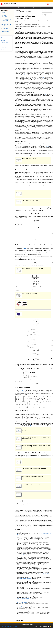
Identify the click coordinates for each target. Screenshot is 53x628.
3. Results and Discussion (21, 410)
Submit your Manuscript (44, 626)
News (34, 7)
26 (17, 127)
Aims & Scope (3, 15)
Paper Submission (4, 20)
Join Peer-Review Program (12, 626)
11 (24, 74)
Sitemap (28, 624)
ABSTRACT (18, 28)
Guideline (3, 17)
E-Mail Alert (4, 626)
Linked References (45, 15)
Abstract (44, 10)
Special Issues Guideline (5, 34)
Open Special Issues (5, 31)
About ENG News (4, 27)
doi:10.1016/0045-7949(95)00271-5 (27, 591)
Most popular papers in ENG (6, 24)
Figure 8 (28, 416)
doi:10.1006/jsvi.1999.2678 (21, 594)
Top (1, 37)
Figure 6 (17, 307)
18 (45, 94)
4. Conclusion (18, 507)
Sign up (36, 626)
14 (18, 83)
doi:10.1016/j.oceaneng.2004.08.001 (23, 598)
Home (4, 7)
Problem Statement (4, 42)
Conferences (27, 7)
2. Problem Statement (20, 141)
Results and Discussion (5, 44)
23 (15, 113)
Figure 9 (23, 437)
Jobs (50, 7)
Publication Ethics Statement (6, 25)
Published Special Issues (5, 32)
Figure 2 (16, 172)
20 (52, 96)
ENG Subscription (4, 21)
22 (28, 104)
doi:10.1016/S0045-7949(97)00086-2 (44, 573)
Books (19, 7)
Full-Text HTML (45, 13)
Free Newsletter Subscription (6, 23)
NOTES (17, 617)
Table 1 (30, 425)
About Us (42, 7)
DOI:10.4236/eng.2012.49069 (20, 12)
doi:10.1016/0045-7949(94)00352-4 (25, 578)
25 (49, 122)
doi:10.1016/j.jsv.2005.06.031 (22, 602)
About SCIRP (24, 624)
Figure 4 (24, 248)
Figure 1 (47, 146)
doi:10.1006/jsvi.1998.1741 (21, 606)
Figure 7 (23, 312)
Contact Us (31, 624)
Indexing (3, 12)
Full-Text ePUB (45, 14)
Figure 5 (16, 256)
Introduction (3, 40)
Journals (11, 7)
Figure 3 (23, 200)
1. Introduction (18, 47)
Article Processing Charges (6, 19)
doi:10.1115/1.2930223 (21, 554)
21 (19, 101)
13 (43, 77)
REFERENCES (18, 529)
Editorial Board (4, 16)
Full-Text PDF (44, 11)
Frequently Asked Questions (6, 28)
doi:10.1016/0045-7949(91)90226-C (43, 586)
